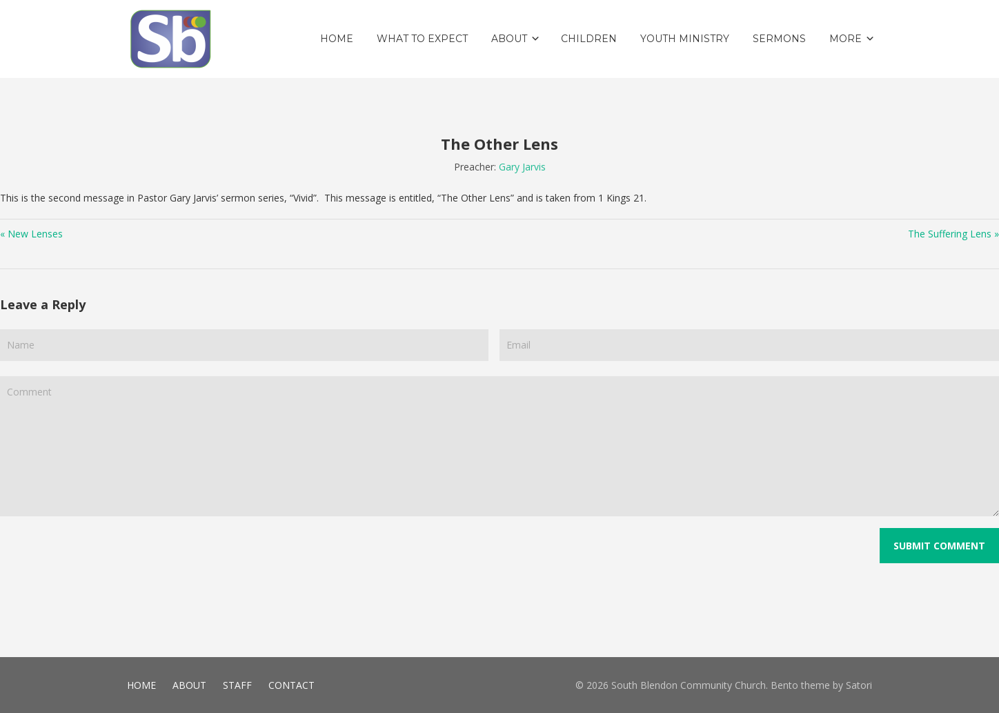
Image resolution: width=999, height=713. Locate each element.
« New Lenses (31, 233)
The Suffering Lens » (953, 233)
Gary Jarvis (522, 166)
